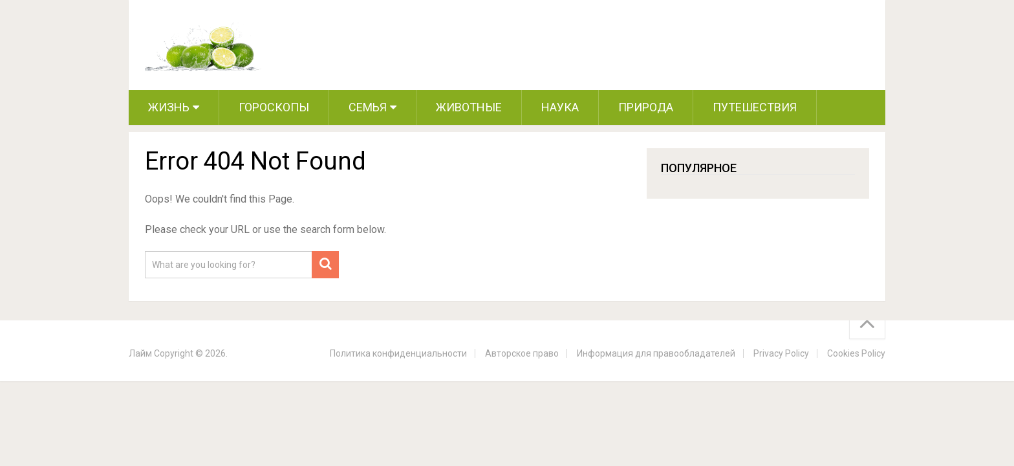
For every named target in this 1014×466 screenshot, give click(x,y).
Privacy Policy (781, 353)
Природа (645, 107)
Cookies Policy (856, 353)
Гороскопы (274, 107)
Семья (368, 107)
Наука (560, 107)
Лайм (140, 353)
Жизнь (168, 107)
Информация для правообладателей (656, 353)
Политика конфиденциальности (398, 353)
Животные (469, 107)
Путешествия (755, 107)
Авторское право (522, 353)
